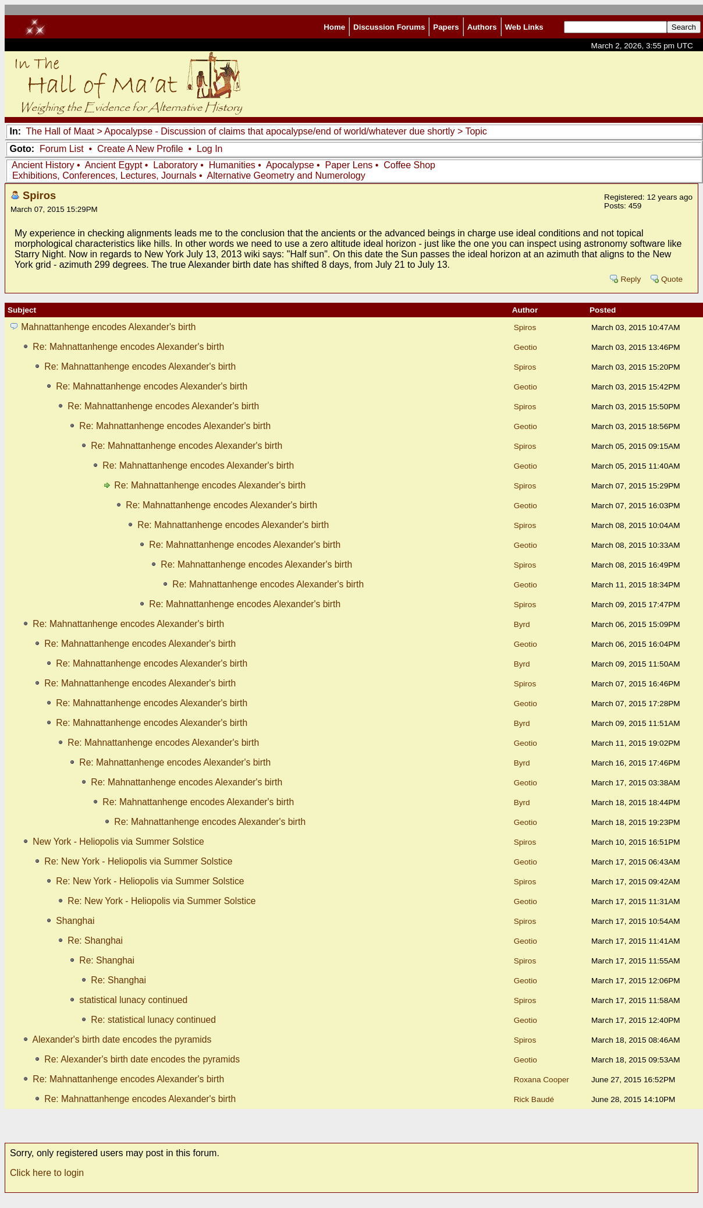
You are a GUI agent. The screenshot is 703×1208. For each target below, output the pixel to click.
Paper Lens (349, 165)
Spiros (39, 195)
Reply (630, 279)
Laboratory (175, 165)
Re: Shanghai (95, 940)
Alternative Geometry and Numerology (286, 175)
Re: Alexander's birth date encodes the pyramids (142, 1059)
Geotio (525, 347)
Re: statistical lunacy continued (153, 1020)
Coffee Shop (409, 165)
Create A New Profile (140, 149)
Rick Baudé (534, 1099)
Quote (672, 279)
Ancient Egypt (114, 165)
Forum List (62, 149)
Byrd (522, 624)
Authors (482, 27)
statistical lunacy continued (133, 1000)
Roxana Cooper (541, 1079)
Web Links (524, 27)
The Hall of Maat (60, 131)
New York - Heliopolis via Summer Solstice (118, 841)
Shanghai (75, 921)
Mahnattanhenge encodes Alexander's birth (108, 327)
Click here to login (47, 1173)
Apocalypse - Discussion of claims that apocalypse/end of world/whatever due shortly (280, 131)
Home (334, 27)
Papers (446, 27)
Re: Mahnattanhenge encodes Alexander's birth (128, 347)
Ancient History (43, 165)
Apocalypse (290, 165)
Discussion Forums (389, 27)
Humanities (232, 165)
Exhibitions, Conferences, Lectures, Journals (104, 175)
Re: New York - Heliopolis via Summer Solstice (138, 861)
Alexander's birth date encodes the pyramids (121, 1039)
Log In (209, 149)
